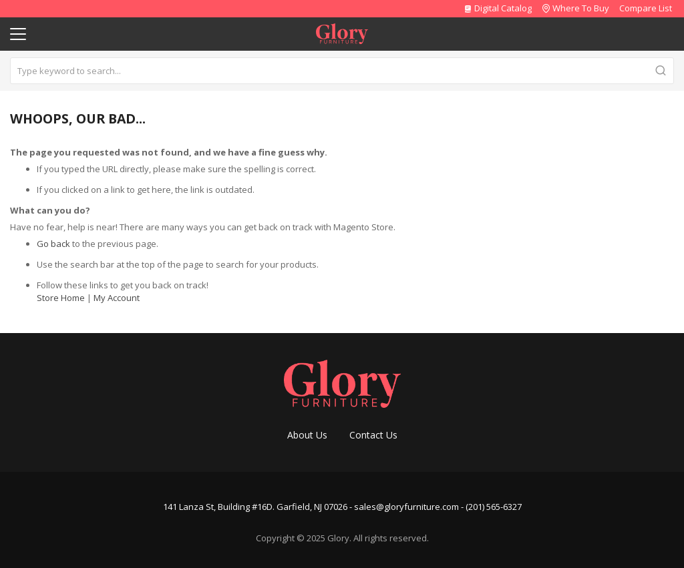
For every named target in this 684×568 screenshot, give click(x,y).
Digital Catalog (498, 8)
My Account (117, 298)
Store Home (61, 298)
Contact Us (373, 435)
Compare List (645, 8)
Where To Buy (580, 8)
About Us (307, 435)
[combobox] (342, 70)
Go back (53, 244)
